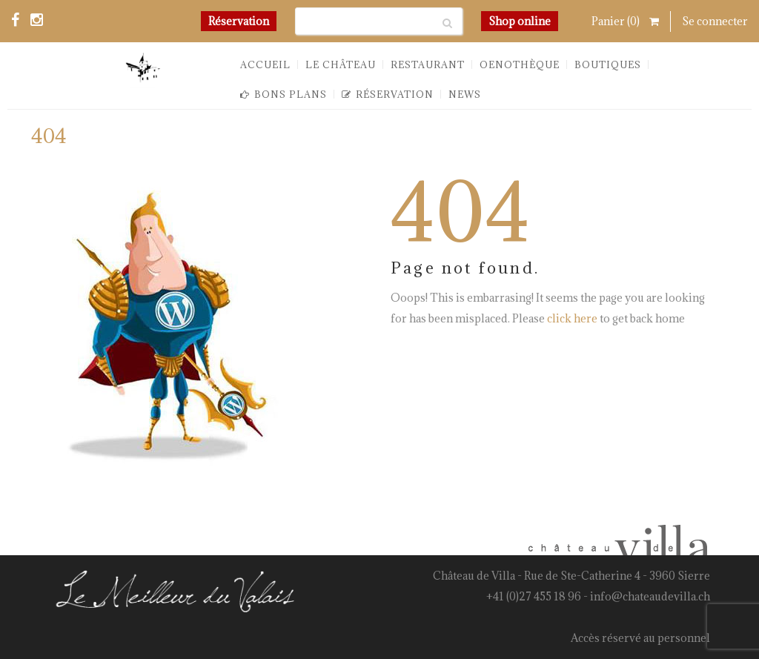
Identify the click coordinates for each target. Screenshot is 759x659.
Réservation (238, 21)
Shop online (519, 21)
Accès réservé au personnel (640, 638)
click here (572, 318)
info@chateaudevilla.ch (650, 596)
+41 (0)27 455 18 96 (533, 596)
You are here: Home (625, 142)
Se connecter (715, 21)
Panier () (625, 21)
